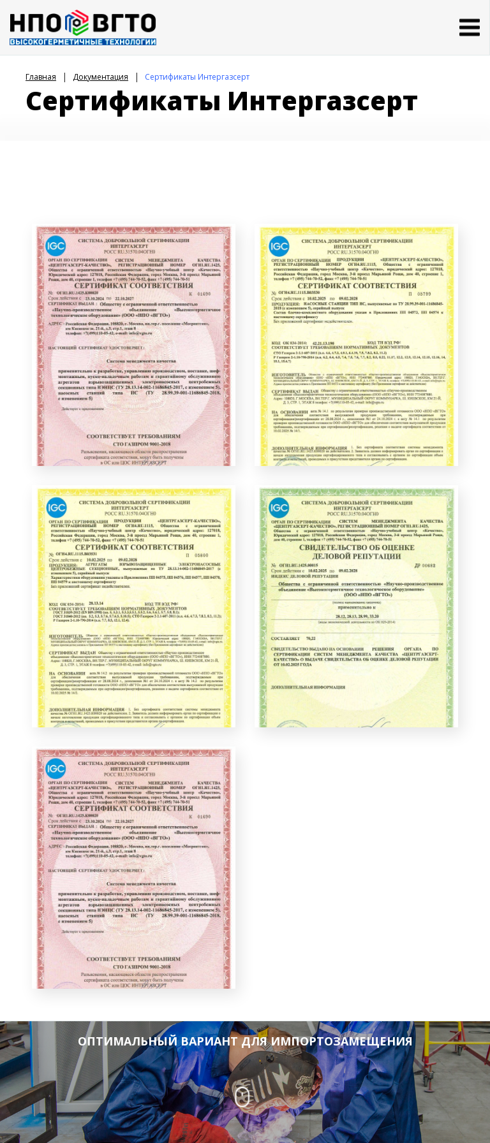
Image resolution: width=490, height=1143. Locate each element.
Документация (100, 76)
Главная (41, 76)
